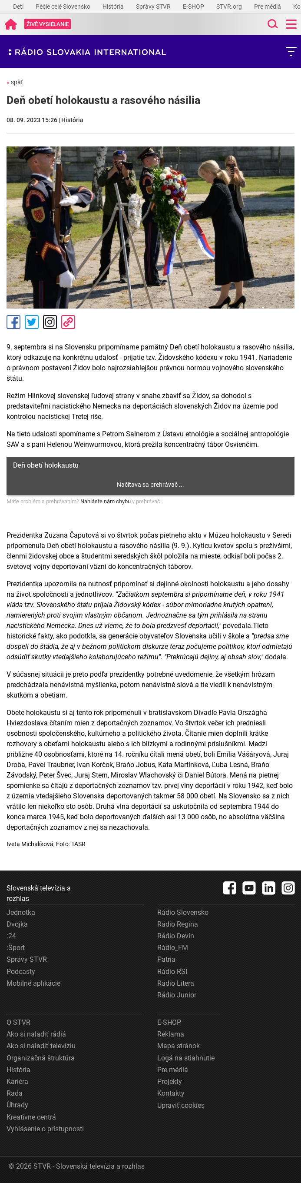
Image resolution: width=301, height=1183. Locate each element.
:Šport (16, 948)
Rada (15, 1093)
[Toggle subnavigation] (291, 51)
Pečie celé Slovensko (64, 6)
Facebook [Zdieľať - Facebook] (13, 322)
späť (15, 82)
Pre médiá (268, 6)
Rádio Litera (175, 983)
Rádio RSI (172, 971)
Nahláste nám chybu (105, 501)
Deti (19, 6)
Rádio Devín (175, 936)
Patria (166, 959)
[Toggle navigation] (291, 24)
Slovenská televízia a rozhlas (39, 893)
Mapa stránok (178, 1046)
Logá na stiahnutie (186, 1058)
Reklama (170, 1034)
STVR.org (229, 6)
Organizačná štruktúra (41, 1058)
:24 (11, 936)
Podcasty (21, 971)
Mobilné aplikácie (33, 983)
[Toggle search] (271, 24)
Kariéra (17, 1081)
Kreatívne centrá (31, 1117)
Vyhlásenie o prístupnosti (45, 1129)
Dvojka (17, 924)
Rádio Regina (177, 924)
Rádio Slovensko (182, 912)
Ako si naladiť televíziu (41, 1046)
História (114, 6)
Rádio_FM (172, 948)
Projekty (169, 1081)
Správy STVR (154, 6)
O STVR (18, 1022)
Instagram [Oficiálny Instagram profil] (50, 322)
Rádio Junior (176, 995)
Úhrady (17, 1105)
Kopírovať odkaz (68, 322)
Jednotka (21, 912)
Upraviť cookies (181, 1105)
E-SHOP (194, 6)
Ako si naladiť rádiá (36, 1034)
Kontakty (171, 1093)
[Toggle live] (47, 24)
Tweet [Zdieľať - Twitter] (32, 322)
